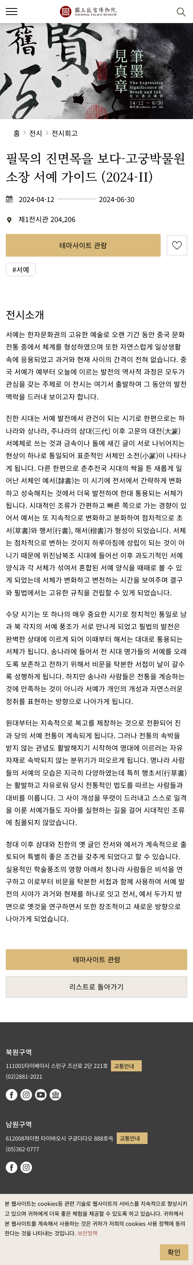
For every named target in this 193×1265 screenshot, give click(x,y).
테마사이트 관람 (83, 245)
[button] (11, 11)
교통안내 (124, 1066)
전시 (35, 133)
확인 (174, 1252)
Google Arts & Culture (55, 1095)
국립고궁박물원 (88, 11)
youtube (41, 1095)
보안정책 (87, 1233)
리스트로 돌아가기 (96, 986)
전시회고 (65, 133)
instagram (26, 1095)
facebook (11, 1095)
